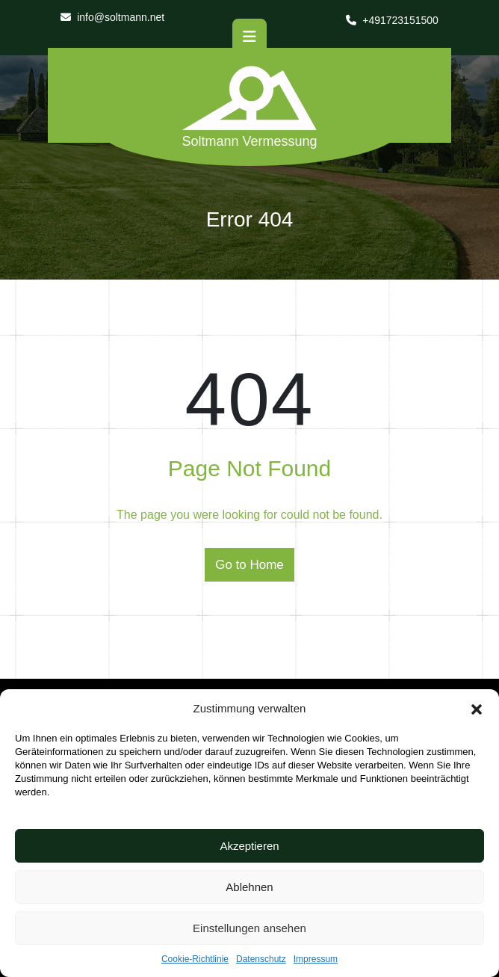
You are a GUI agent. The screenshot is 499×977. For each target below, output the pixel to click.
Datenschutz (261, 959)
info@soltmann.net (112, 17)
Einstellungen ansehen (249, 928)
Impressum (316, 959)
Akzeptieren (249, 845)
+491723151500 (392, 20)
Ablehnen (249, 887)
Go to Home (249, 565)
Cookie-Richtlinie (195, 959)
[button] (476, 708)
